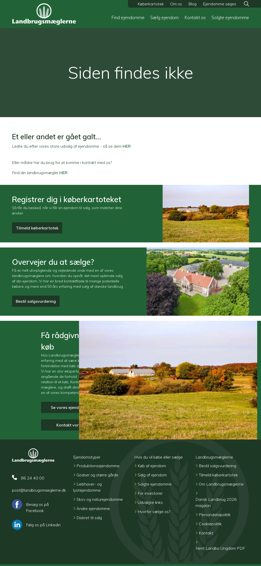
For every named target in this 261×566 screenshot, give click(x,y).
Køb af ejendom (152, 465)
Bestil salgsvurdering (36, 301)
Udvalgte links (150, 502)
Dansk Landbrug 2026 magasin (216, 502)
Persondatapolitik (215, 514)
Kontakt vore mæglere (77, 424)
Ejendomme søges (219, 3)
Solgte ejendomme (230, 17)
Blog (192, 3)
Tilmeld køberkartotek (37, 227)
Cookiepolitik (210, 523)
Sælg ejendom (164, 17)
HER (127, 146)
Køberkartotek (151, 3)
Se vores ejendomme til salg (78, 407)
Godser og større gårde (97, 474)
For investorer (150, 493)
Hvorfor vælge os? (154, 511)
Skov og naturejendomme (99, 499)
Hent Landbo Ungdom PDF (220, 548)
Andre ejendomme (93, 508)
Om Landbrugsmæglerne (221, 484)
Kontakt (206, 532)
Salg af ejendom (152, 474)
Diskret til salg (89, 517)
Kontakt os (195, 17)
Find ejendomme (128, 17)
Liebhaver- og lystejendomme (87, 487)
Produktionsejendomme (98, 465)
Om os (176, 3)
